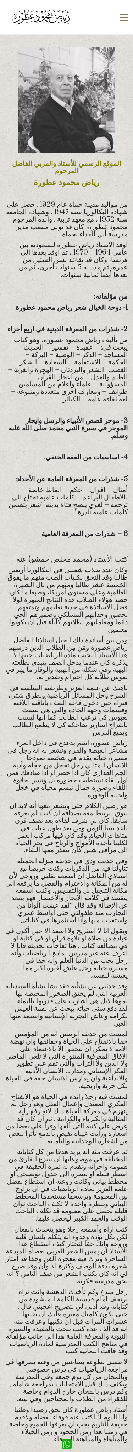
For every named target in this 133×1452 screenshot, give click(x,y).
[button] (124, 17)
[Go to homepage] (40, 17)
